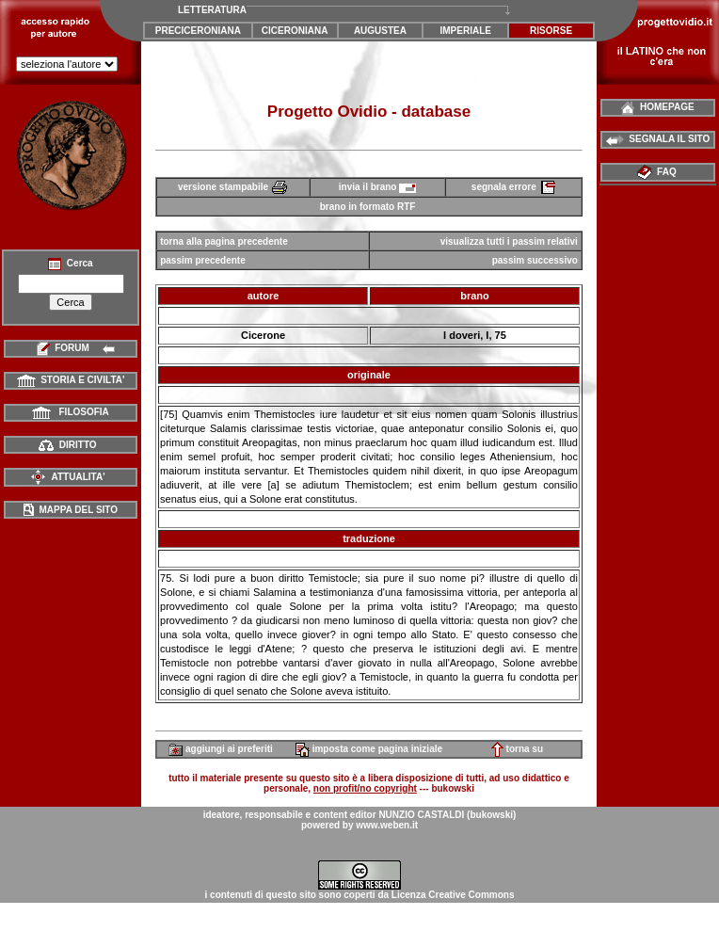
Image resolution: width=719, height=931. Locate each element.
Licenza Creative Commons (453, 895)
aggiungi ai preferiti (220, 749)
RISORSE (551, 30)
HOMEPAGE (657, 107)
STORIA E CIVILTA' (71, 380)
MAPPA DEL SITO (71, 510)
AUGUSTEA (380, 30)
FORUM (71, 348)
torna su (517, 749)
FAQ (658, 172)
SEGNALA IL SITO (658, 139)
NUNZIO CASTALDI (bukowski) (447, 815)
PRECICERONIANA (198, 30)
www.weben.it (387, 825)
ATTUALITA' (67, 477)
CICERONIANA (295, 30)
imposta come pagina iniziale (369, 749)
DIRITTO (67, 445)
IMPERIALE (465, 30)
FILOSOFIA (70, 412)
